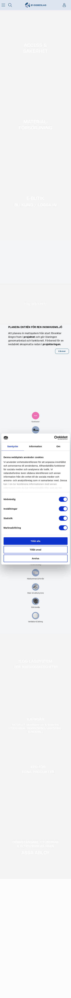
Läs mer (62, 351)
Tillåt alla (35, 541)
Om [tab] (58, 446)
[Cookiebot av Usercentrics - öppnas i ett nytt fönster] (54, 438)
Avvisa (35, 558)
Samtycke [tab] (12, 446)
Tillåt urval (35, 549)
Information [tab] (35, 446)
